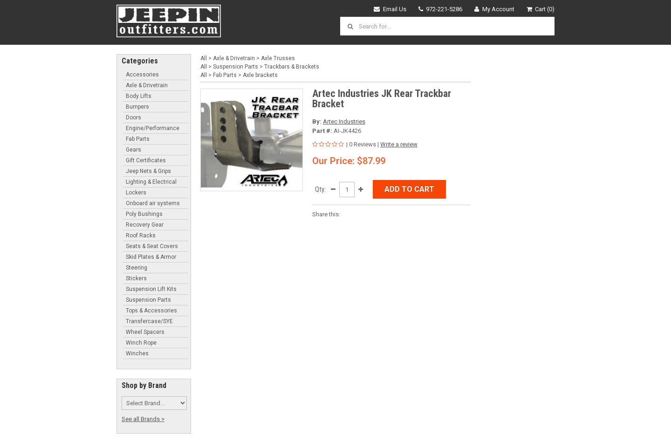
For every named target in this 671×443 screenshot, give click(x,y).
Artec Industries (344, 121)
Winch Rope (141, 342)
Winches (137, 353)
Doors (133, 117)
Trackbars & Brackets (291, 66)
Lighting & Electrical (151, 182)
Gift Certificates (146, 160)
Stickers (136, 278)
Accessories (142, 74)
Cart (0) (541, 9)
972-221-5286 (440, 9)
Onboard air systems (153, 203)
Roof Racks (141, 235)
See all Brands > (143, 418)
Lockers (136, 192)
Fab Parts (138, 139)
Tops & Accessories (151, 310)
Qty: (320, 189)
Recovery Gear (145, 225)
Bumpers (137, 107)
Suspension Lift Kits (151, 289)
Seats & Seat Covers (152, 246)
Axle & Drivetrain (147, 85)
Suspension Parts (148, 300)
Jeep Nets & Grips (148, 171)
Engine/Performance (152, 128)
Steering (136, 267)
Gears (133, 149)
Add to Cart (409, 189)
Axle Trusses (278, 58)
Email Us (390, 9)
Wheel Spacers (145, 332)
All (203, 58)
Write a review (399, 144)
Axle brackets (260, 75)
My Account (494, 9)
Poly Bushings (144, 214)
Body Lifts (138, 96)
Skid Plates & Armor (151, 257)
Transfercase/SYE (149, 321)
